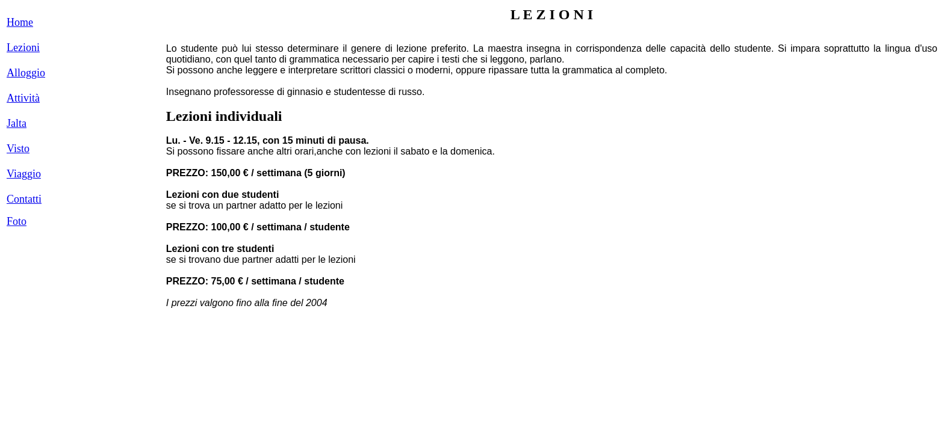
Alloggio (26, 73)
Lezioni (23, 47)
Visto (18, 149)
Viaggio (24, 174)
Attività (23, 98)
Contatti (24, 199)
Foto (16, 221)
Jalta (16, 123)
